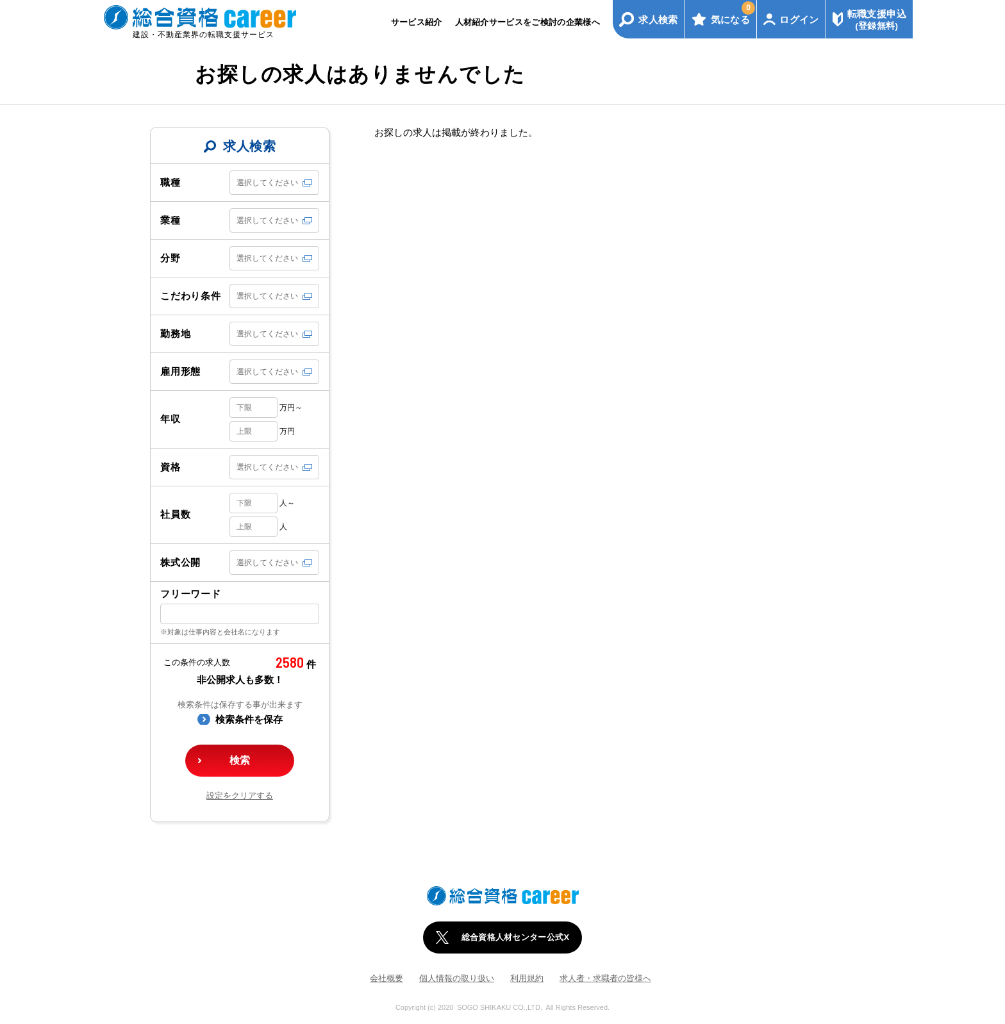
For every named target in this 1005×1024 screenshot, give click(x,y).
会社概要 (386, 978)
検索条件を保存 (249, 719)
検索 (240, 760)
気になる (733, 13)
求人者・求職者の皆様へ (605, 978)
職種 (170, 182)
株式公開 (180, 562)
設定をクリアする (239, 795)
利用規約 (527, 978)
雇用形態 (180, 371)
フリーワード (190, 593)
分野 (170, 257)
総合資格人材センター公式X (515, 937)
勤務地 (175, 333)
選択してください (267, 182)
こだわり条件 (190, 295)
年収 (170, 418)
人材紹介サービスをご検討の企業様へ (528, 22)
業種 (170, 220)
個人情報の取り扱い (456, 978)
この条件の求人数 (196, 662)
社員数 (175, 514)
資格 (170, 466)
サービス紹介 (416, 22)
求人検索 (658, 19)
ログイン (799, 19)
